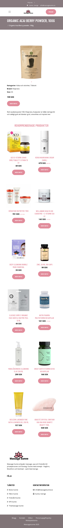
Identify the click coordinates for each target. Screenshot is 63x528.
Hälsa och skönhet (23, 85)
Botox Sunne (13, 490)
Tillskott (33, 85)
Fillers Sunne (13, 494)
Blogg (14, 518)
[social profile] (34, 2)
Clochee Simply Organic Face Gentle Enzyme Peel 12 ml (18, 318)
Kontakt (22, 518)
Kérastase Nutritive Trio (18, 211)
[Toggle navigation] (9, 12)
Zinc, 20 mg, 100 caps (44, 264)
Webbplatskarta (31, 520)
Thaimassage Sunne (16, 506)
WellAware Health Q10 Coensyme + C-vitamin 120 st (44, 213)
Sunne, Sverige (33, 5)
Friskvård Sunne (14, 498)
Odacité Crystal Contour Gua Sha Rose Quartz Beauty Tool (45, 422)
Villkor (30, 518)
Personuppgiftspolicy (43, 518)
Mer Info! (13, 103)
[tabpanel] (31, 55)
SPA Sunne (13, 502)
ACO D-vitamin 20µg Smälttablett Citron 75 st (18, 160)
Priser (51, 12)
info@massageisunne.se (47, 5)
